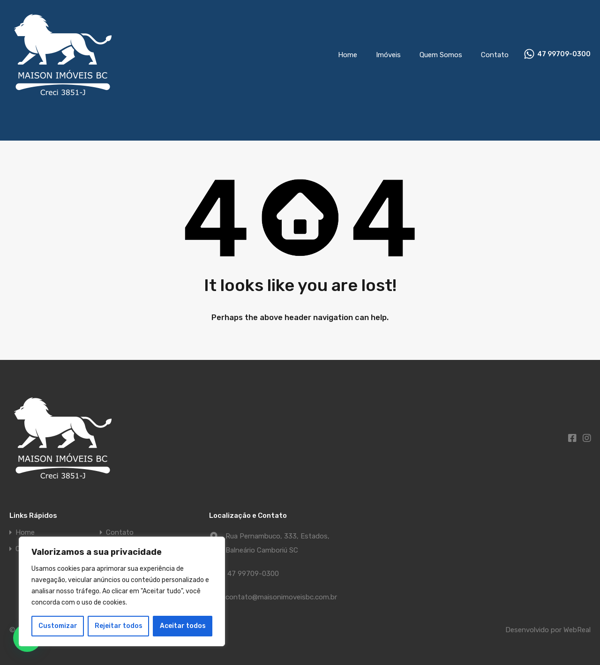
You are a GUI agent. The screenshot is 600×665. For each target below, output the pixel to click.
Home (347, 55)
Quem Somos (441, 55)
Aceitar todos (183, 626)
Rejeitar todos (118, 626)
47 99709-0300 (564, 54)
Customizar (57, 626)
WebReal (577, 630)
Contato (495, 55)
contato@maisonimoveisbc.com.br (281, 597)
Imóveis (388, 55)
